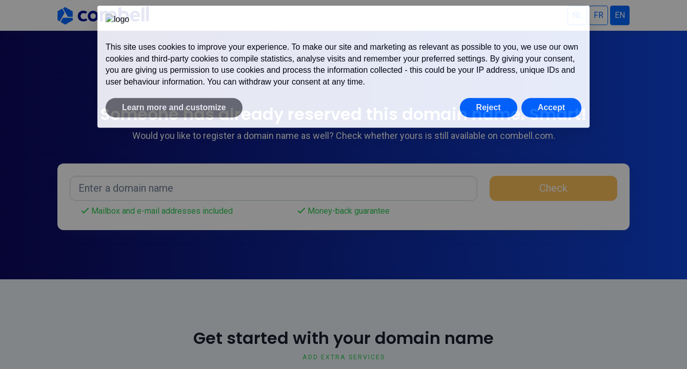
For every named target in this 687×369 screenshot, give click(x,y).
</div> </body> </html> (343, 184)
